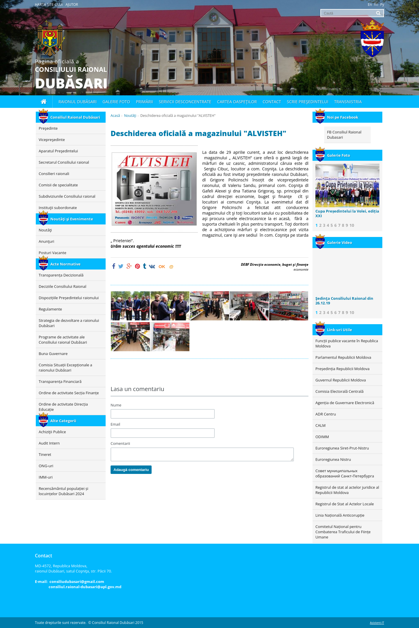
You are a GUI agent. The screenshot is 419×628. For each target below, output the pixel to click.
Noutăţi (130, 115)
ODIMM (322, 436)
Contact (272, 101)
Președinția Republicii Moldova (342, 368)
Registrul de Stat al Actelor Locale (344, 503)
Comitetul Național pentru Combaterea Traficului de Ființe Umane (343, 532)
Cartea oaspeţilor (237, 101)
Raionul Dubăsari (77, 101)
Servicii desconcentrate (185, 101)
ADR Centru (325, 414)
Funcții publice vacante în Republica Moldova (346, 343)
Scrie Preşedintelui (307, 101)
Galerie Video (333, 242)
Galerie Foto (332, 155)
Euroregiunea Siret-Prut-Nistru (342, 448)
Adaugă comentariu (131, 470)
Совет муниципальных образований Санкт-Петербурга (344, 473)
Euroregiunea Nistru (333, 459)
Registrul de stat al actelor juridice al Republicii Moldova (347, 490)
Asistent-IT (377, 623)
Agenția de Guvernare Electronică (344, 402)
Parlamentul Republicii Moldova (343, 357)
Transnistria (348, 101)
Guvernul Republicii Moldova (340, 380)
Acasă (115, 115)
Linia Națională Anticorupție (339, 515)
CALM (320, 425)
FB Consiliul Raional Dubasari (344, 134)
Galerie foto (116, 101)
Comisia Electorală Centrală (339, 391)
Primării (144, 101)
